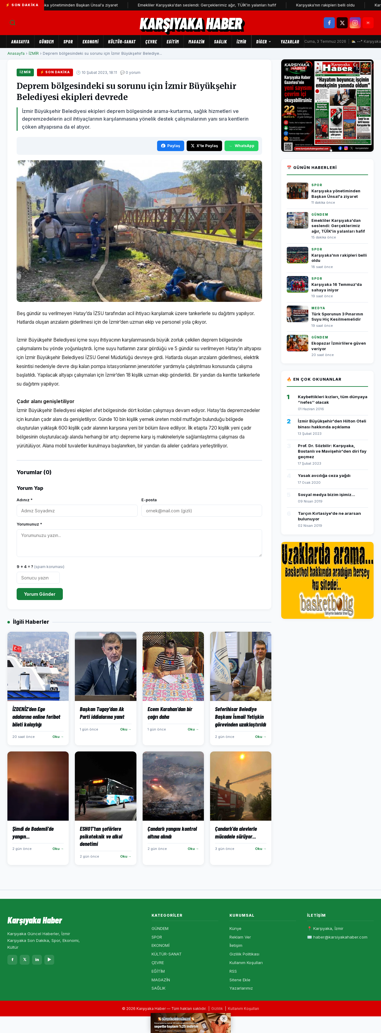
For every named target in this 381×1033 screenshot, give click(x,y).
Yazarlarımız (241, 988)
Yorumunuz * (29, 524)
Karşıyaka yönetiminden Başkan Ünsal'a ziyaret (78, 5)
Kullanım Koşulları (246, 962)
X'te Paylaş (204, 145)
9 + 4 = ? (40, 566)
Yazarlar (290, 41)
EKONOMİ (91, 41)
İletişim (235, 945)
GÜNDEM (46, 41)
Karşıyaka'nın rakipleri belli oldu (329, 5)
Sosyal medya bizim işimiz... (326, 494)
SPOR (68, 41)
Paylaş (170, 145)
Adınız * (25, 499)
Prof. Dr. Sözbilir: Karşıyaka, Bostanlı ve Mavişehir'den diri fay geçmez (332, 451)
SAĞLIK (220, 41)
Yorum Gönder (39, 594)
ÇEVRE (151, 41)
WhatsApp (241, 145)
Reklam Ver (240, 937)
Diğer (263, 41)
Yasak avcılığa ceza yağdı (324, 475)
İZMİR (241, 41)
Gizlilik (217, 1008)
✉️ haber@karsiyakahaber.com (337, 937)
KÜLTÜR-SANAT (122, 41)
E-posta (149, 499)
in (37, 959)
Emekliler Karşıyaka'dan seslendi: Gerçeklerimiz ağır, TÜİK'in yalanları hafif (211, 5)
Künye (235, 928)
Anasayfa (20, 41)
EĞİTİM (173, 41)
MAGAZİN (196, 41)
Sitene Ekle (239, 979)
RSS (233, 971)
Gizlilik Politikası (244, 953)
